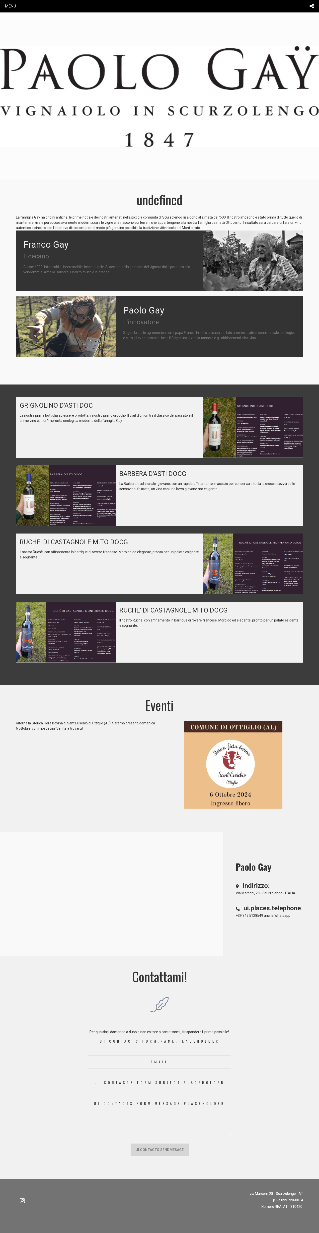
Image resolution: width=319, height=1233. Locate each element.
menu (10, 5)
